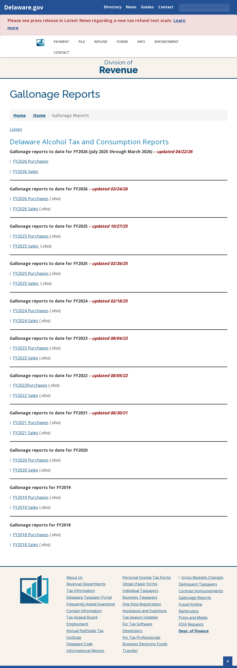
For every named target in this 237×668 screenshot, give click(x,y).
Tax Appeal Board (81, 617)
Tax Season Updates (140, 617)
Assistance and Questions (144, 610)
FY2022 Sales (25, 395)
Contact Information (84, 610)
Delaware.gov (23, 7)
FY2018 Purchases (30, 534)
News (131, 7)
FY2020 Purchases (30, 460)
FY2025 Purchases (31, 236)
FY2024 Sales (25, 320)
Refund (100, 41)
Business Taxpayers (139, 597)
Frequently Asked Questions (90, 604)
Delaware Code (79, 643)
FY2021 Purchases (30, 422)
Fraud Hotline (190, 604)
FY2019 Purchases (30, 497)
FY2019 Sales (25, 507)
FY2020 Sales (25, 470)
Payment (61, 41)
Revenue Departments (86, 583)
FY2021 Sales (25, 432)
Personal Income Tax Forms (146, 577)
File (81, 41)
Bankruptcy (189, 611)
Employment (77, 624)
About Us (74, 577)
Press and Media (193, 617)
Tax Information (80, 590)
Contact (165, 7)
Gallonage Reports (195, 597)
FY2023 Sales (25, 358)
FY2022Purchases (30, 385)
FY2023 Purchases (30, 348)
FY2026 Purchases (30, 161)
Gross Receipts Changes (202, 577)
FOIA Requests (191, 624)
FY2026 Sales (25, 171)
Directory (112, 7)
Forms (122, 41)
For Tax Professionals (141, 637)
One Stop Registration (141, 604)
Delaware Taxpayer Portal (89, 597)
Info (141, 41)
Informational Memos (85, 650)
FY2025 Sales (26, 246)
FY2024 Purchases (30, 310)
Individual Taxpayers (140, 590)
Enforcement (166, 41)
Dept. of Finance (194, 630)
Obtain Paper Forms (139, 583)
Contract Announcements (201, 590)
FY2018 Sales (25, 544)
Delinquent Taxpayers (198, 584)
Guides (147, 7)
